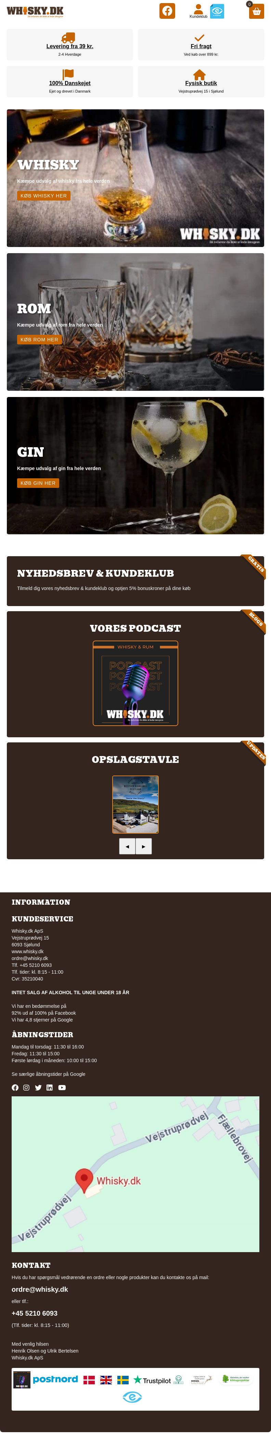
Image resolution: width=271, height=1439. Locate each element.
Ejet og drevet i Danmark (70, 91)
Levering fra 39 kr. (70, 46)
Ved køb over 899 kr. (201, 54)
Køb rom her (40, 339)
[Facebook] (167, 10)
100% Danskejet (70, 83)
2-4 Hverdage (70, 54)
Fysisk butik (201, 83)
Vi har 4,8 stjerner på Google (42, 1020)
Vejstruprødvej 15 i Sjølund (201, 91)
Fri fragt (201, 46)
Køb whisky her (44, 195)
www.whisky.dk (27, 951)
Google (77, 1074)
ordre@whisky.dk (30, 958)
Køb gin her (38, 483)
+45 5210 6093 (34, 1313)
